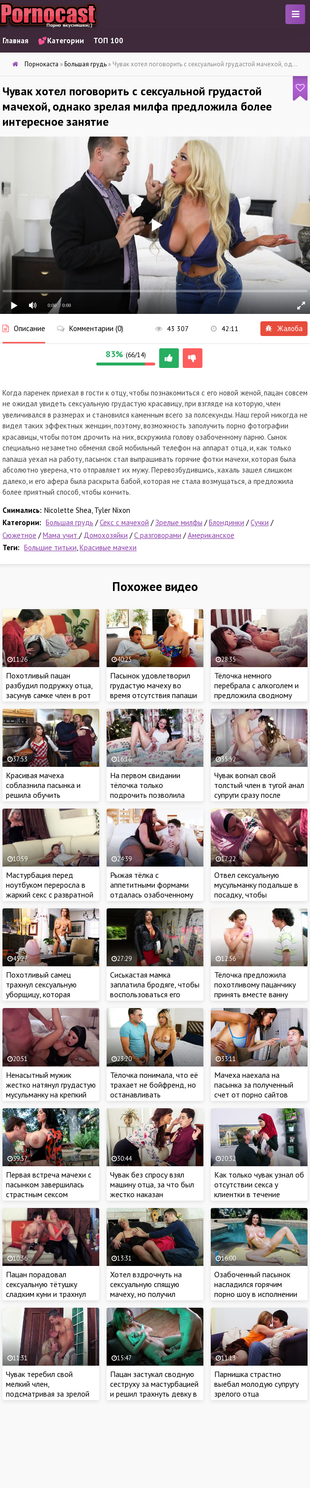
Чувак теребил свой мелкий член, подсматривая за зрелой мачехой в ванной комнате (47, 1393)
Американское (211, 535)
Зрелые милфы (178, 522)
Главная (15, 40)
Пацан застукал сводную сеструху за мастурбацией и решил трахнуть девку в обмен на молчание (154, 1388)
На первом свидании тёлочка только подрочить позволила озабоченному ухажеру (149, 790)
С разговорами (157, 535)
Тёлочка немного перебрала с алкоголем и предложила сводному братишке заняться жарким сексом (256, 695)
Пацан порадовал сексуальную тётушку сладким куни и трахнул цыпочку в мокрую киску (46, 1289)
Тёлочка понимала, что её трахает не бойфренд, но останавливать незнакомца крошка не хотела (154, 1094)
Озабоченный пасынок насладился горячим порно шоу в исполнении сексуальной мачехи (255, 1289)
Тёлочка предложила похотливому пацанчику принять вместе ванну (255, 984)
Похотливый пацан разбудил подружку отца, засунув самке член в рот (49, 685)
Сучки (260, 522)
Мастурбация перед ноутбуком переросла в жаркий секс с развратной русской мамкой (49, 889)
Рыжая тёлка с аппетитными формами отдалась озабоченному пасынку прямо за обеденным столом (151, 894)
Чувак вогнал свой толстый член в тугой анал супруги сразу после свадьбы (259, 790)
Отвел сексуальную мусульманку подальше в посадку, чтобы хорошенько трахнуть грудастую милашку (256, 894)
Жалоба (284, 328)
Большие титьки (50, 547)
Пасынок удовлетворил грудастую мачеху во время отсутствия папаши (153, 685)
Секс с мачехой (124, 522)
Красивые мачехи (108, 547)
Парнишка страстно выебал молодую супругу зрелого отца (256, 1384)
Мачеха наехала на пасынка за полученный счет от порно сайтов (253, 1084)
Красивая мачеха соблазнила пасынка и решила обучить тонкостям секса (43, 790)
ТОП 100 (108, 40)
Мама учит (61, 535)
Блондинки (226, 522)
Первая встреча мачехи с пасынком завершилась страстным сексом (48, 1184)
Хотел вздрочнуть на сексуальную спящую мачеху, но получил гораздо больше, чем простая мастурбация (146, 1294)
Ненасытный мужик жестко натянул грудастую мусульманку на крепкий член (51, 1089)
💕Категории (61, 40)
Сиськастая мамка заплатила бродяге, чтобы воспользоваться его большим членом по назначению (154, 994)
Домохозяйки (106, 535)
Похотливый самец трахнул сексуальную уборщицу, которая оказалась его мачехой (45, 989)
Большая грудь (69, 522)
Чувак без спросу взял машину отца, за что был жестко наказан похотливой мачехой (152, 1189)
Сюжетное (19, 535)
